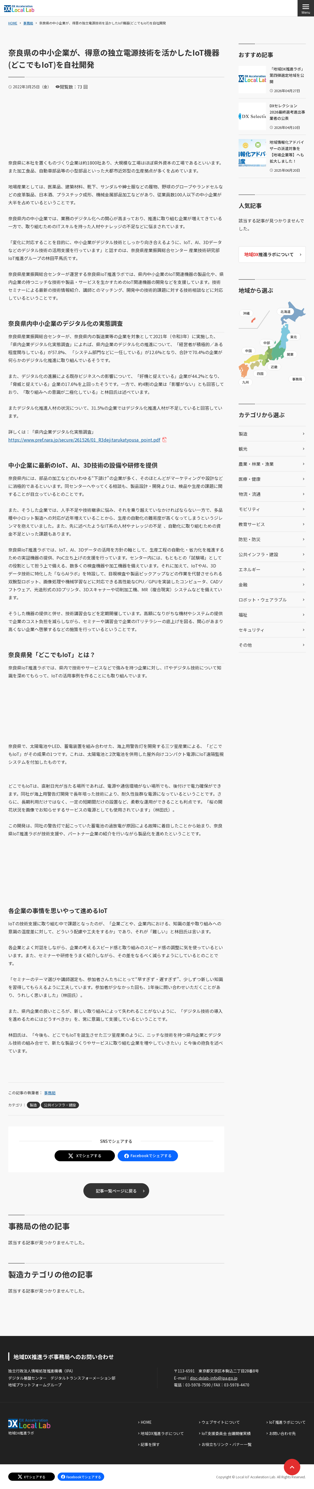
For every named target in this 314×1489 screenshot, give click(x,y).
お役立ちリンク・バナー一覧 (226, 1444)
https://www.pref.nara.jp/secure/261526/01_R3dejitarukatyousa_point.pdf (86, 439)
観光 (243, 448)
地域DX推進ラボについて (162, 1433)
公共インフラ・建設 (60, 1104)
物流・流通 (250, 494)
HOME (12, 23)
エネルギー (250, 569)
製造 (33, 1104)
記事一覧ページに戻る (116, 1191)
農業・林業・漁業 (256, 463)
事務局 (28, 23)
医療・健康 (250, 479)
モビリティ (249, 509)
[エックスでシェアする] (31, 1477)
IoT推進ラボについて (287, 1422)
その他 (245, 645)
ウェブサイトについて (221, 1422)
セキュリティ (252, 629)
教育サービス (252, 524)
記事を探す (150, 1444)
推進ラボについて (269, 254)
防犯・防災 (250, 539)
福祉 (243, 614)
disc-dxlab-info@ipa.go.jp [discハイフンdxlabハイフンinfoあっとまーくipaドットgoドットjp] (213, 1378)
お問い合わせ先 (282, 1433)
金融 (243, 584)
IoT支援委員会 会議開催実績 (226, 1433)
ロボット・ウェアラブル (263, 599)
